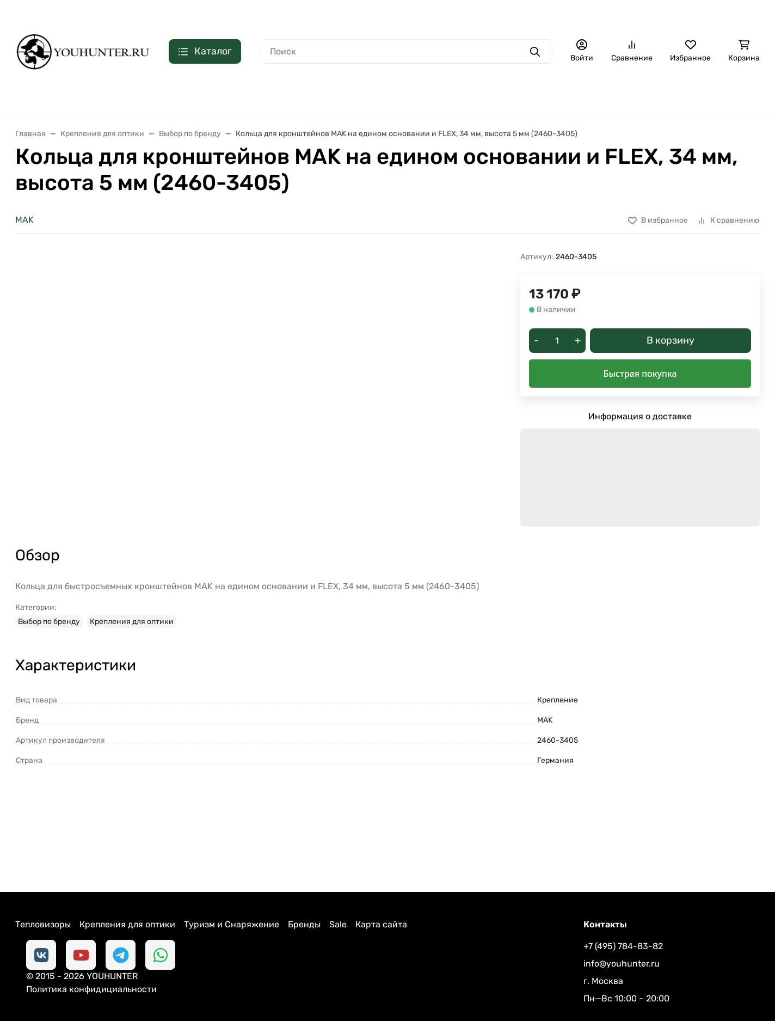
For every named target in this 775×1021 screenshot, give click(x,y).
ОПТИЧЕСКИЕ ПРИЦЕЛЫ (149, 97)
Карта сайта (381, 887)
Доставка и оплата (54, 14)
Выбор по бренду (49, 584)
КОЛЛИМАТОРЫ (253, 97)
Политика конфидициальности (173, 979)
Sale (338, 887)
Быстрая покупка (639, 374)
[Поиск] (406, 51)
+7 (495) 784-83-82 (634, 14)
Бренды (304, 887)
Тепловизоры (43, 887)
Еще (740, 97)
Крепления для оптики (132, 584)
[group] (287, 370)
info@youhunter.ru (621, 926)
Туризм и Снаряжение (231, 887)
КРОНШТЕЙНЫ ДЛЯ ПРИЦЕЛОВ (371, 97)
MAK (24, 220)
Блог (163, 14)
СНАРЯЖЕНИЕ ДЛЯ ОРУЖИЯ (646, 97)
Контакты (122, 14)
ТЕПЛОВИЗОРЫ (45, 97)
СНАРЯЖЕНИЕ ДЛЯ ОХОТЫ (511, 97)
